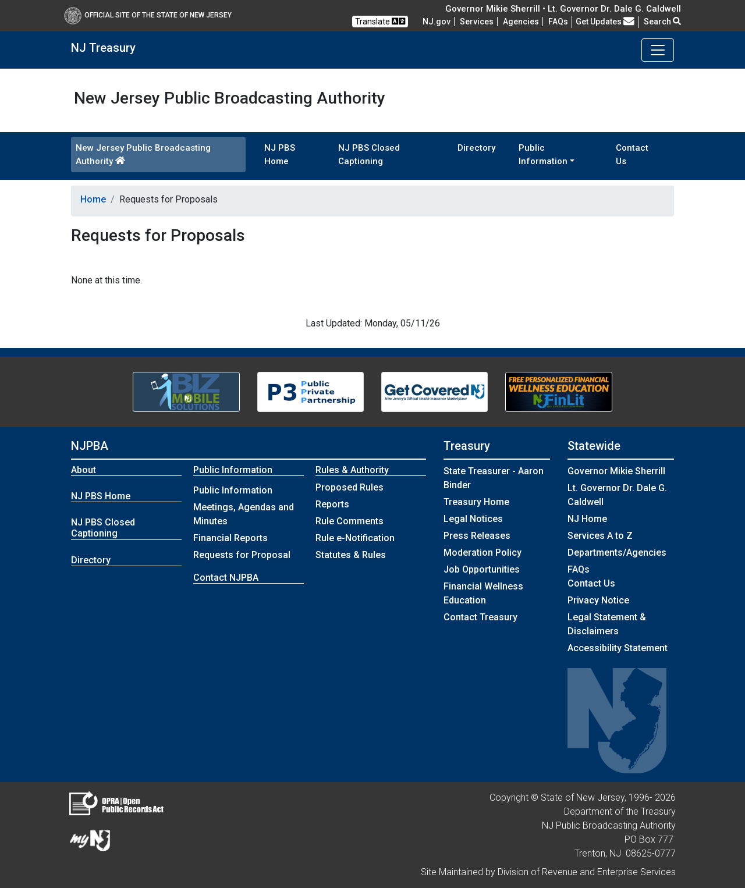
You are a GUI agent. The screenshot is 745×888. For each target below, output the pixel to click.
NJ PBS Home (279, 154)
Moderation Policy (483, 552)
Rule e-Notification (355, 538)
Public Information (232, 490)
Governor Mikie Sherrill (616, 471)
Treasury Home (476, 501)
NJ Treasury (103, 48)
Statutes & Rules (350, 554)
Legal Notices (473, 518)
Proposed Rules (349, 487)
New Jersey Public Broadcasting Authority (143, 154)
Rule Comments (349, 521)
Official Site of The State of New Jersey (148, 15)
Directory (476, 148)
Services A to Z (600, 535)
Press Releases (477, 535)
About (83, 469)
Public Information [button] (543, 154)
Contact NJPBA (225, 577)
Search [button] (662, 21)
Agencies (521, 21)
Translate (380, 21)
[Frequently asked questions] (558, 21)
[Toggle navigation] (657, 50)
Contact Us (632, 154)
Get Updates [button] (605, 21)
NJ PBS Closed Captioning (369, 154)
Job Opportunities (482, 569)
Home (93, 199)
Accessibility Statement (617, 647)
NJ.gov (436, 21)
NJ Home (587, 518)
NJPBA (89, 446)
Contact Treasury (480, 617)
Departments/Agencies (616, 552)
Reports (332, 504)
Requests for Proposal (241, 554)
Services (477, 21)
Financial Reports (230, 538)
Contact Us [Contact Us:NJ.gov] (591, 583)
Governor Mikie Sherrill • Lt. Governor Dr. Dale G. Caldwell (563, 8)
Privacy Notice (598, 600)
